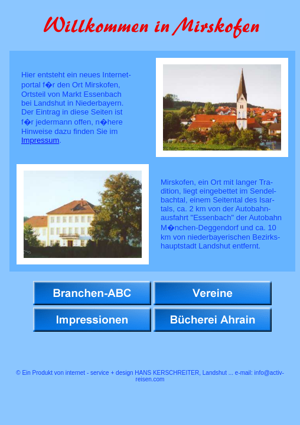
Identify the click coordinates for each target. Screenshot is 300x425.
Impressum (40, 140)
